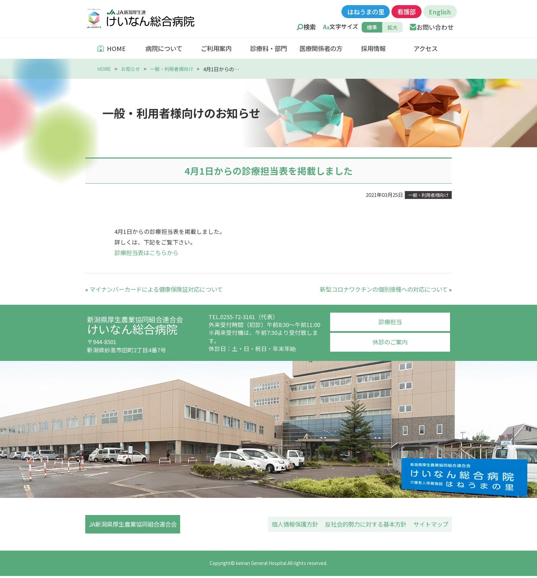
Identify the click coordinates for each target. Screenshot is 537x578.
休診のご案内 (390, 341)
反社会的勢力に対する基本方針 (366, 524)
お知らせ (133, 68)
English (440, 11)
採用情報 (373, 48)
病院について (164, 48)
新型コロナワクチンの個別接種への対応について (384, 289)
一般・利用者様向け (176, 68)
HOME (111, 48)
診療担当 (390, 321)
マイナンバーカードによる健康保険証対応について (156, 289)
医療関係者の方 (320, 48)
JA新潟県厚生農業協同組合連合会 (136, 524)
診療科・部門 (268, 48)
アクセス (425, 48)
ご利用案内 (216, 48)
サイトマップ (430, 524)
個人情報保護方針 (295, 524)
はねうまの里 (365, 11)
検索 (309, 27)
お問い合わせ (434, 27)
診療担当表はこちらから (146, 252)
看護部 (406, 11)
